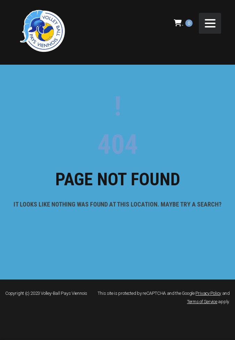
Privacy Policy (208, 293)
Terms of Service (202, 301)
